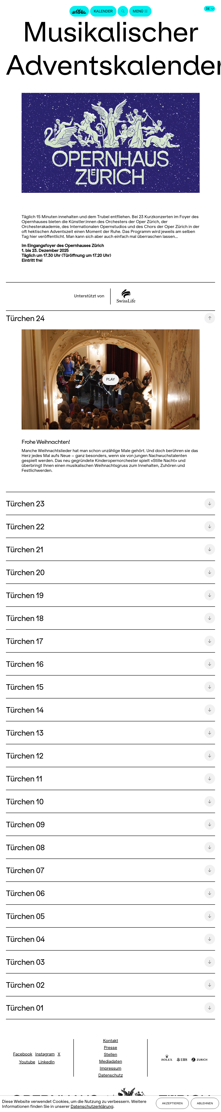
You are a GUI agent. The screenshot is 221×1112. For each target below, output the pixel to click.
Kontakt (110, 1040)
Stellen (110, 1054)
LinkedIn (46, 1062)
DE (210, 8)
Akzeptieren (172, 1104)
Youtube (27, 1062)
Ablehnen (205, 1104)
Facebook (22, 1054)
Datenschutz (110, 1075)
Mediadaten (110, 1061)
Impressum (110, 1068)
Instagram (45, 1054)
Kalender (102, 11)
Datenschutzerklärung (92, 1107)
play (110, 379)
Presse (110, 1047)
